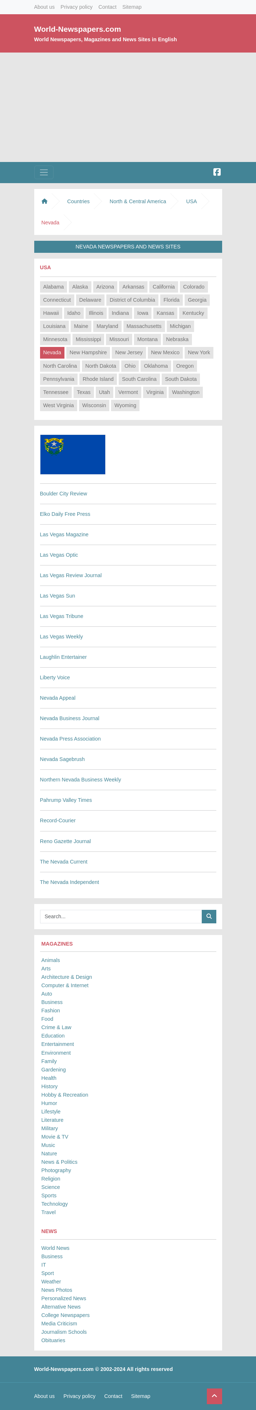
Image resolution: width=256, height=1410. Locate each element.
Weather (51, 1282)
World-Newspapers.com (77, 29)
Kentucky (193, 313)
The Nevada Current (63, 862)
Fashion (51, 1010)
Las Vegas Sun (57, 596)
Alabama (53, 287)
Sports (49, 1195)
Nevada (52, 352)
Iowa (142, 313)
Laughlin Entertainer (63, 657)
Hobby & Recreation (65, 1095)
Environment (56, 1053)
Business (52, 1002)
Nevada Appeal (58, 698)
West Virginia (58, 405)
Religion (51, 1179)
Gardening (54, 1070)
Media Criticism (59, 1323)
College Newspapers (66, 1315)
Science (51, 1187)
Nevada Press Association (70, 739)
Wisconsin (94, 405)
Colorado (193, 287)
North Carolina (60, 366)
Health (49, 1078)
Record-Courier (58, 820)
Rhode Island (98, 379)
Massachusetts (144, 326)
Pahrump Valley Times (66, 800)
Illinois (96, 313)
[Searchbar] (121, 916)
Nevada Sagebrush (62, 759)
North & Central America (138, 201)
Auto (47, 994)
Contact (107, 7)
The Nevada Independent (69, 882)
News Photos (57, 1290)
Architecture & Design (67, 977)
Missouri (119, 339)
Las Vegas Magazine (64, 534)
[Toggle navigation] (44, 172)
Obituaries (54, 1340)
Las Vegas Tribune (61, 616)
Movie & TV (55, 1137)
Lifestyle (51, 1112)
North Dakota (100, 366)
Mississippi (88, 339)
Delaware (90, 300)
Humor (49, 1103)
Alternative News (61, 1307)
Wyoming (125, 405)
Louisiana (54, 326)
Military (50, 1128)
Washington (185, 392)
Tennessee (56, 392)
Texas (84, 392)
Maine (81, 326)
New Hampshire (88, 352)
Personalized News (64, 1298)
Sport (48, 1273)
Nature (49, 1153)
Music (48, 1145)
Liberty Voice (55, 677)
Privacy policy (76, 7)
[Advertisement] (128, 107)
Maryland (107, 326)
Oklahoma (156, 366)
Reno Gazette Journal (65, 841)
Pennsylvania (59, 379)
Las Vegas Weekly (61, 637)
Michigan (180, 326)
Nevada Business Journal (69, 718)
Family (49, 1061)
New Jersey (128, 352)
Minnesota (55, 339)
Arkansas (133, 287)
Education (53, 1036)
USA (191, 201)
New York (199, 352)
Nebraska (177, 339)
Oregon (185, 366)
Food (48, 1019)
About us (44, 7)
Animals (51, 960)
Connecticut (57, 300)
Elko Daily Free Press (65, 514)
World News (56, 1248)
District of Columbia (132, 300)
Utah (104, 392)
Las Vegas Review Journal (71, 575)
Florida (172, 300)
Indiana (120, 313)
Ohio (130, 366)
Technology (55, 1204)
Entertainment (58, 1044)
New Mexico (165, 352)
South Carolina (139, 379)
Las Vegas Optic (59, 555)
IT (44, 1265)
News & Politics (60, 1162)
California (164, 287)
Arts (46, 968)
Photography (56, 1170)
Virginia (155, 392)
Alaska (80, 287)
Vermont (128, 392)
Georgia (197, 300)
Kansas (165, 313)
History (50, 1086)
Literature (53, 1120)
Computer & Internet (65, 985)
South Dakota (181, 379)
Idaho (73, 313)
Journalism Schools (64, 1332)
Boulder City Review (63, 494)
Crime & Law (56, 1027)
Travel (49, 1212)
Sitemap (132, 7)
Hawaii (51, 313)
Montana (147, 339)
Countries (78, 201)
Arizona (105, 287)
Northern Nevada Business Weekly (80, 780)
